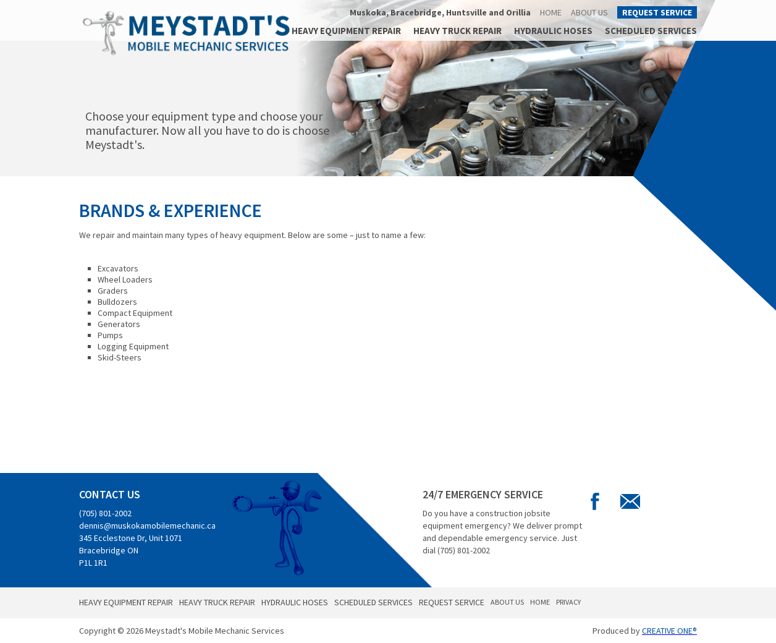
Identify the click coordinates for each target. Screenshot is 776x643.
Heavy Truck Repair (457, 30)
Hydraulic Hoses (553, 30)
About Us (589, 12)
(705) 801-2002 (105, 513)
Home (551, 12)
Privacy (568, 602)
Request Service (657, 12)
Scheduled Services (651, 30)
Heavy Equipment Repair (346, 30)
